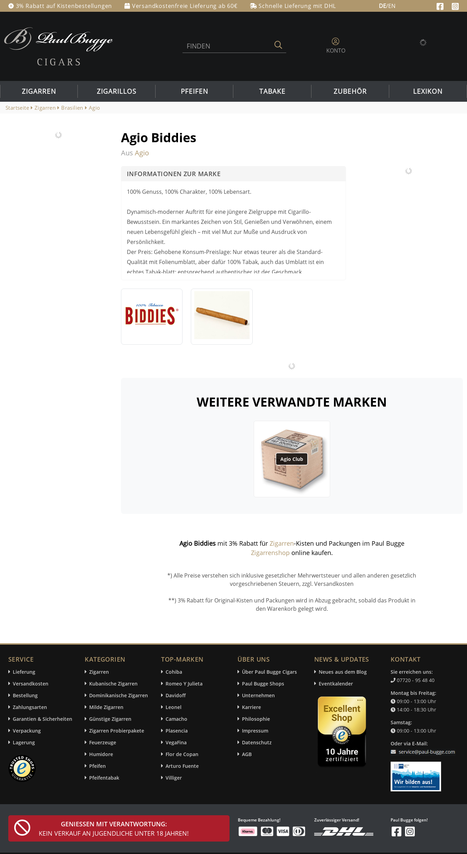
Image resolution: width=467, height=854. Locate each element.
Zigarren (39, 91)
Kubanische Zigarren (113, 683)
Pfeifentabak (104, 777)
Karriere (251, 707)
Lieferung (24, 672)
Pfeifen (194, 91)
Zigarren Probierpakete (116, 730)
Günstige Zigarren (110, 719)
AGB (247, 754)
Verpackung (27, 730)
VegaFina (176, 742)
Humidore (101, 754)
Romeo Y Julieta (184, 683)
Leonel (173, 707)
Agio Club (291, 459)
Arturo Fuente (182, 766)
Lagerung (24, 742)
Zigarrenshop (270, 552)
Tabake (272, 91)
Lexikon (427, 91)
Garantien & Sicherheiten (42, 719)
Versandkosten (30, 683)
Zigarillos (116, 91)
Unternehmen (258, 695)
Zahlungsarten (30, 707)
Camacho (176, 719)
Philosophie (256, 719)
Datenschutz (257, 742)
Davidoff (176, 695)
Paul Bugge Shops (263, 683)
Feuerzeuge (102, 742)
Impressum (255, 730)
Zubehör (350, 91)
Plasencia (177, 730)
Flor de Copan (182, 754)
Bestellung (25, 695)
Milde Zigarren (106, 707)
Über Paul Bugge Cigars (269, 672)
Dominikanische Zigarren (118, 695)
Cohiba (174, 672)
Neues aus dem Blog (343, 672)
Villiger (174, 777)
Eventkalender (336, 683)
